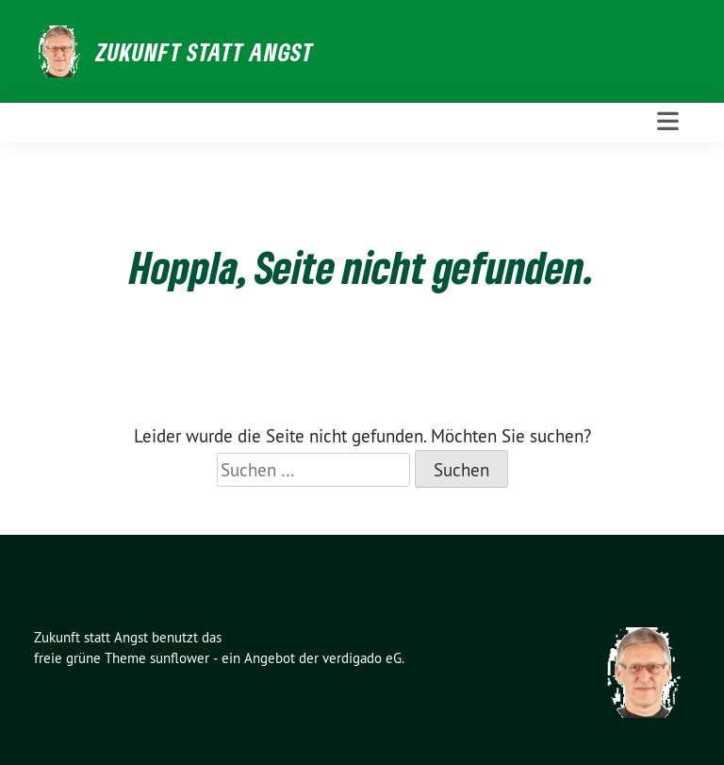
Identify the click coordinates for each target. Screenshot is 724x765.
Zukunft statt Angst (205, 52)
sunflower (179, 658)
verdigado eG (362, 658)
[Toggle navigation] (668, 122)
